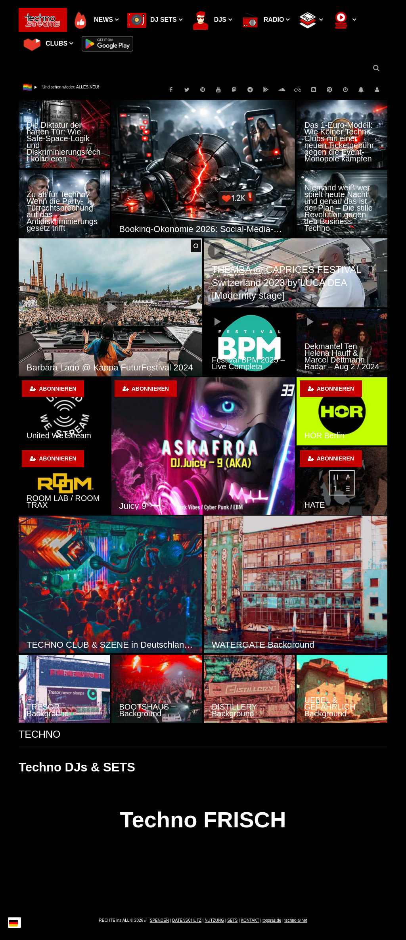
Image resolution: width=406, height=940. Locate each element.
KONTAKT (250, 920)
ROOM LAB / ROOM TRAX (63, 501)
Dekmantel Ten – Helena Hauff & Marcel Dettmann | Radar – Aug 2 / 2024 (341, 356)
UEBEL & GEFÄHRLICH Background (330, 707)
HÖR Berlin (324, 435)
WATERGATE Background (263, 644)
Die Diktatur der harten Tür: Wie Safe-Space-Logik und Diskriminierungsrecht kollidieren (64, 142)
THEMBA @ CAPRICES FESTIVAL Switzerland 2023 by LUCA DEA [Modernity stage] (286, 282)
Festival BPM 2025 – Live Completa (248, 363)
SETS (232, 920)
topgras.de (271, 920)
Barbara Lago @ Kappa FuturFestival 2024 (110, 367)
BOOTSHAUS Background (144, 710)
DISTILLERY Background (234, 710)
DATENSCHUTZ (186, 920)
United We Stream (59, 435)
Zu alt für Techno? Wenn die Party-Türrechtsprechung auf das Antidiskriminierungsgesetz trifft (62, 211)
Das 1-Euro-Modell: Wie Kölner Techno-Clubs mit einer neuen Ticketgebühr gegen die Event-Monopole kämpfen (339, 142)
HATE (314, 505)
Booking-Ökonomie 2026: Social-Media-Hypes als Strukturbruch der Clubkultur (203, 229)
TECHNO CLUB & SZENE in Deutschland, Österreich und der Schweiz (110, 644)
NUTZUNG (214, 920)
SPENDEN (159, 920)
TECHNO (40, 734)
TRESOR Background (48, 710)
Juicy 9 (132, 506)
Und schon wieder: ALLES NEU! (70, 87)
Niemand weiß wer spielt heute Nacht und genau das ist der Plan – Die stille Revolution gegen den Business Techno (338, 207)
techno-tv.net (295, 920)
